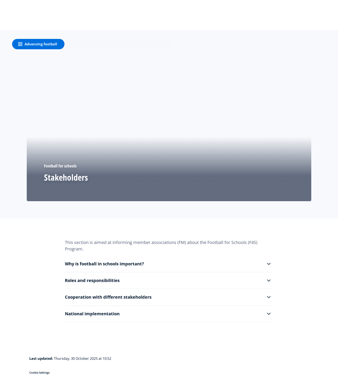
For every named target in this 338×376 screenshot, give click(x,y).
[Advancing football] (38, 44)
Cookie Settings (39, 372)
